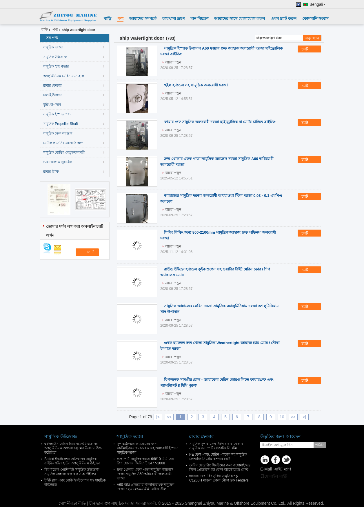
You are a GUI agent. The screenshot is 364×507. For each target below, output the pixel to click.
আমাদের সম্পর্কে (142, 18)
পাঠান (320, 445)
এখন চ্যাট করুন (283, 19)
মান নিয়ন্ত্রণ (199, 18)
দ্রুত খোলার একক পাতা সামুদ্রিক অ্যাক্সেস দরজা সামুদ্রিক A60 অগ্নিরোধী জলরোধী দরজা (145, 474)
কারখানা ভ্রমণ (173, 18)
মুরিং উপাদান (52, 105)
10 (282, 417)
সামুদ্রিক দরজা (53, 47)
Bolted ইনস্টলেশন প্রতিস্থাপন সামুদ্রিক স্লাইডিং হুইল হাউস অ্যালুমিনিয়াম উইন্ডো (72, 461)
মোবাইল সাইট (273, 476)
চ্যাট (308, 49)
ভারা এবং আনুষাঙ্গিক (57, 162)
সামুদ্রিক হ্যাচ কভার (56, 66)
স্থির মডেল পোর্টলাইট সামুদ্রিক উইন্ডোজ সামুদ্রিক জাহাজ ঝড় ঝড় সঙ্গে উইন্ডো (71, 472)
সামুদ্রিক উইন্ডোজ (55, 57)
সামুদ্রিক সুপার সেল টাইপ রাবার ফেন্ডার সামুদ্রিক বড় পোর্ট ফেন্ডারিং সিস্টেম (216, 446)
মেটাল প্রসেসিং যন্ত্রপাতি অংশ (63, 143)
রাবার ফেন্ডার (52, 85)
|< (158, 417)
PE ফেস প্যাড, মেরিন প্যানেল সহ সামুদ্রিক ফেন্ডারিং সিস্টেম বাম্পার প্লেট (218, 457)
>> (293, 417)
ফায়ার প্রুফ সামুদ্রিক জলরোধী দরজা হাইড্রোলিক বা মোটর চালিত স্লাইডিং (220, 122)
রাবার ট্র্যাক (51, 172)
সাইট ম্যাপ (282, 469)
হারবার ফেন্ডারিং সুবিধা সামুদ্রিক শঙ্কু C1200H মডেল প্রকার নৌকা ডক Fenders (219, 478)
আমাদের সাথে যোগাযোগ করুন (239, 18)
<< (169, 417)
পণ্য (120, 18)
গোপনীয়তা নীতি (72, 503)
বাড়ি (107, 18)
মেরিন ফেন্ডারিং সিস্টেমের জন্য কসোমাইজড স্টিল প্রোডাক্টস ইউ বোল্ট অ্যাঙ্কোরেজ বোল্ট (219, 467)
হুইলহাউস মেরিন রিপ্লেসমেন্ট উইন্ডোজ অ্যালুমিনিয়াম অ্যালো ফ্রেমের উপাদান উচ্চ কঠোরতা (73, 448)
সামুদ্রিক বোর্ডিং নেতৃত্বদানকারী (64, 152)
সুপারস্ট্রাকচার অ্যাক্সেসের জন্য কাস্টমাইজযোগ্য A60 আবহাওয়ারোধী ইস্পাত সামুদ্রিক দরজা (147, 448)
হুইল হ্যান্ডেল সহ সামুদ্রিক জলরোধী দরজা (196, 85)
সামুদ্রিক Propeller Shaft (60, 124)
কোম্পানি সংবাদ (315, 18)
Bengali (317, 4)
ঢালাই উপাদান (53, 95)
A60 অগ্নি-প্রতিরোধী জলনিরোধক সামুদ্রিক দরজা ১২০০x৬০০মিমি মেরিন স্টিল (145, 487)
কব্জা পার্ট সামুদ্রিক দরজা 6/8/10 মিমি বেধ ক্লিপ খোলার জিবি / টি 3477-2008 (145, 461)
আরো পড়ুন (173, 62)
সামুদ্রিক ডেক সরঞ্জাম (57, 133)
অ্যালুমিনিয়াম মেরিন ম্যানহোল (63, 76)
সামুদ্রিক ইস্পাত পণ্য (56, 114)
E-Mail (266, 469)
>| (304, 417)
